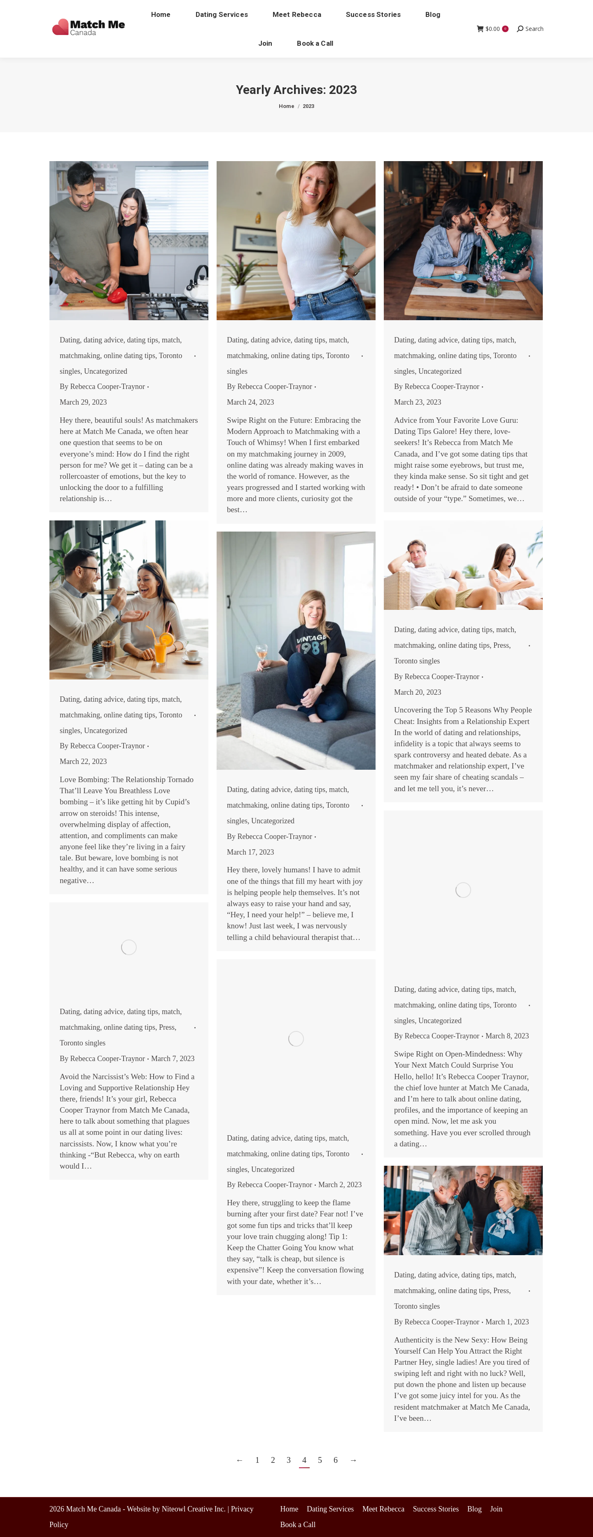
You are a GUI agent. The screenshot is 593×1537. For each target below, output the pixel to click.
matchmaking (80, 355)
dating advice (103, 340)
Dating (70, 340)
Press (501, 645)
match (171, 340)
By (102, 386)
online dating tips (129, 355)
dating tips (142, 340)
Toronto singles (417, 661)
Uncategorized (105, 371)
